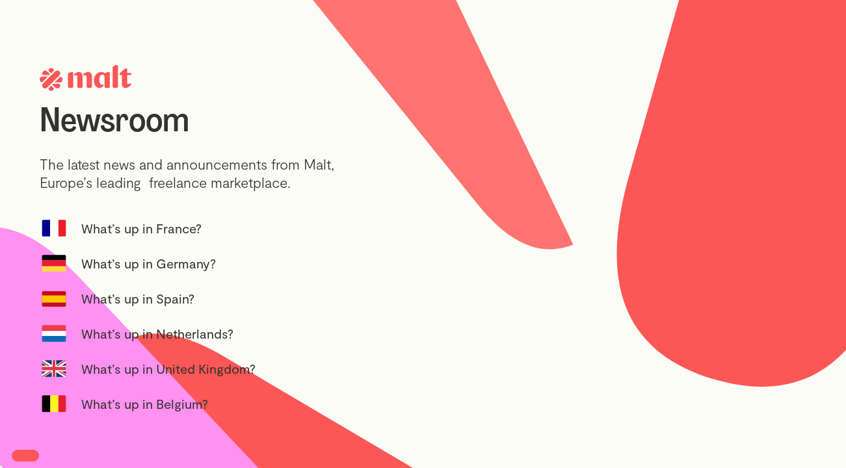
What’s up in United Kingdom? (168, 368)
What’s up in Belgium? (144, 403)
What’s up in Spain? (137, 298)
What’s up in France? (141, 228)
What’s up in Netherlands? (157, 333)
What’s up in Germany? (148, 263)
